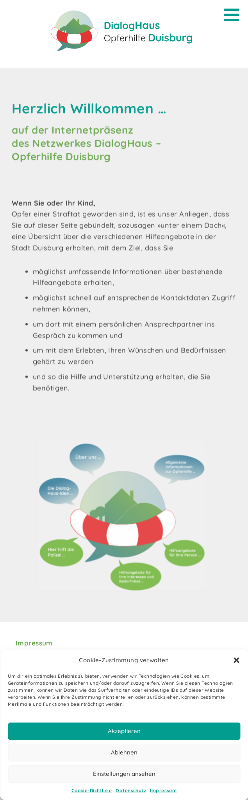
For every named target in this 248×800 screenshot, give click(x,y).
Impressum (163, 790)
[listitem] (76, 570)
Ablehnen (124, 752)
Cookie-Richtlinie (91, 790)
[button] (236, 660)
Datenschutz (131, 790)
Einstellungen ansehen (124, 773)
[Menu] (231, 14)
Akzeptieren (124, 731)
